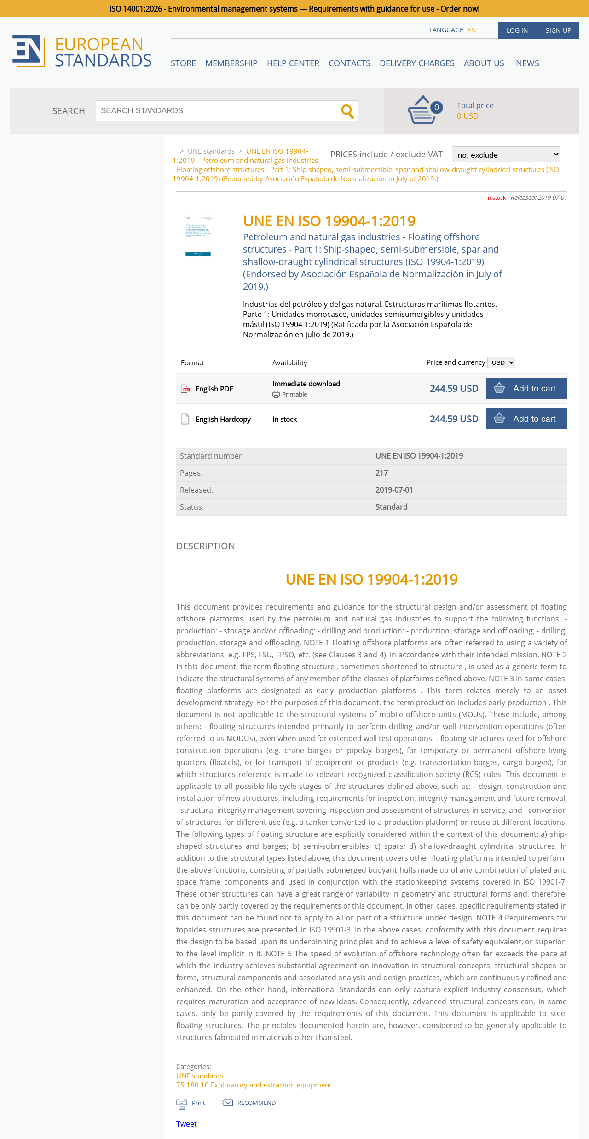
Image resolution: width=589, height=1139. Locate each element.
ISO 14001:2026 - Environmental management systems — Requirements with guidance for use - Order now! (294, 9)
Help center (293, 63)
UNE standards (211, 150)
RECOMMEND (256, 1103)
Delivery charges (417, 63)
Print (198, 1103)
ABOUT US (485, 63)
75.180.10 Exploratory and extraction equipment (253, 1084)
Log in (517, 30)
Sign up (558, 30)
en (472, 29)
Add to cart (535, 388)
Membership (231, 63)
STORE (183, 63)
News (527, 63)
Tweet (186, 1124)
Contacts (349, 63)
